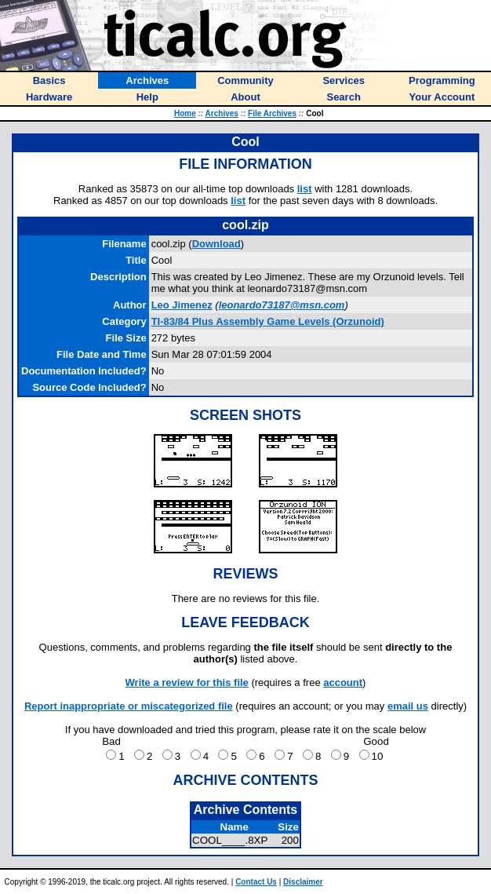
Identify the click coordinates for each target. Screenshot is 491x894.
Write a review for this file (187, 682)
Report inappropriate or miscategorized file (128, 706)
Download (216, 244)
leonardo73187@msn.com (282, 305)
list (304, 189)
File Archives (272, 113)
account (342, 682)
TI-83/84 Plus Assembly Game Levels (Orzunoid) (267, 321)
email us (407, 706)
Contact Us (256, 882)
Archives (221, 113)
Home (185, 113)
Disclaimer (303, 882)
